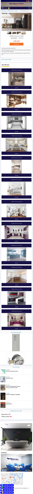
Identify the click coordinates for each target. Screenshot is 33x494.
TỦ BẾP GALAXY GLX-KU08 (16, 179)
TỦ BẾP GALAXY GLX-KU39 (16, 92)
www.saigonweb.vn (25, 488)
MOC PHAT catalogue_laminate (12, 371)
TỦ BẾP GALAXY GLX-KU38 (16, 70)
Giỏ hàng (5, 8)
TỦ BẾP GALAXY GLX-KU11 (16, 245)
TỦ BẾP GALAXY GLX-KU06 (16, 135)
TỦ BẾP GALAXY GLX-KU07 (16, 157)
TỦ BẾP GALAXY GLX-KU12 (16, 267)
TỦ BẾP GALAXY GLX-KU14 (16, 311)
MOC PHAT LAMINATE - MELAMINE (13, 394)
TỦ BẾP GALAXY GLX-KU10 (16, 223)
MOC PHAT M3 (9, 403)
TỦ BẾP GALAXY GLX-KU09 (16, 201)
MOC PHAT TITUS (9, 378)
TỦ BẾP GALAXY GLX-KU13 (16, 289)
